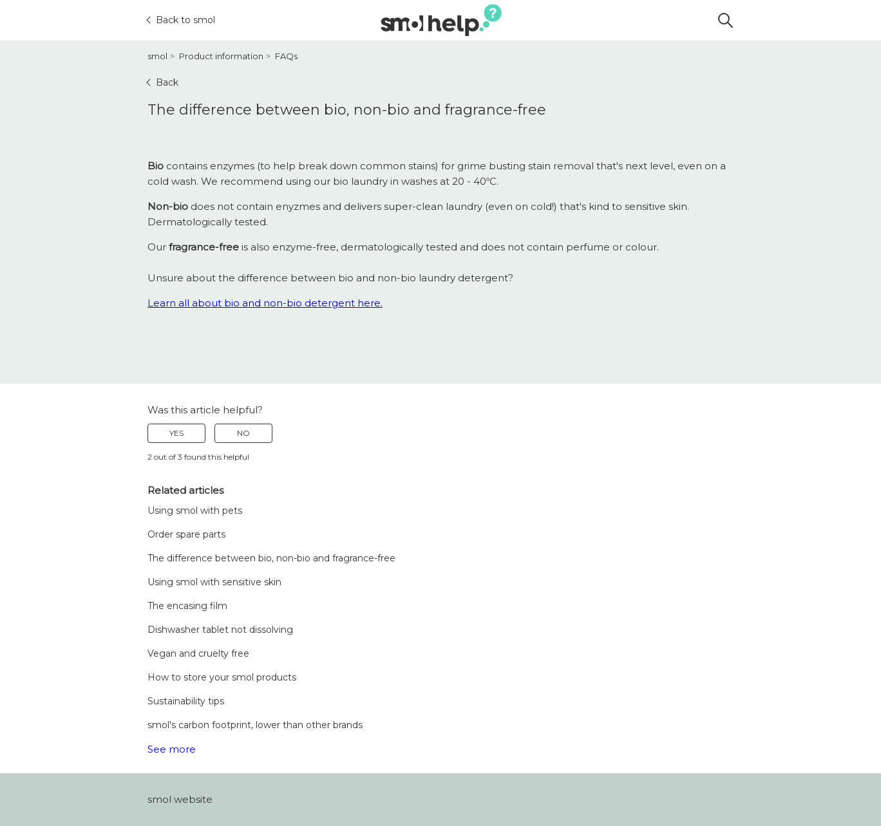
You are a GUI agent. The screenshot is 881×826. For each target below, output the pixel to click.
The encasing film (187, 606)
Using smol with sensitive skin (214, 582)
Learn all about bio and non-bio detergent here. (265, 303)
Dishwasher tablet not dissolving (220, 629)
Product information (221, 56)
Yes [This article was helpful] (176, 433)
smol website (180, 799)
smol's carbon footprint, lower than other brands (255, 725)
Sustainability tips (185, 701)
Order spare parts (186, 534)
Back (162, 82)
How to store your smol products (221, 677)
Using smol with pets (194, 510)
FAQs (286, 56)
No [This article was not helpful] (243, 433)
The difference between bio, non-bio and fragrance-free (271, 558)
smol (157, 56)
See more (171, 749)
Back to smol (181, 20)
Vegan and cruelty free (198, 653)
